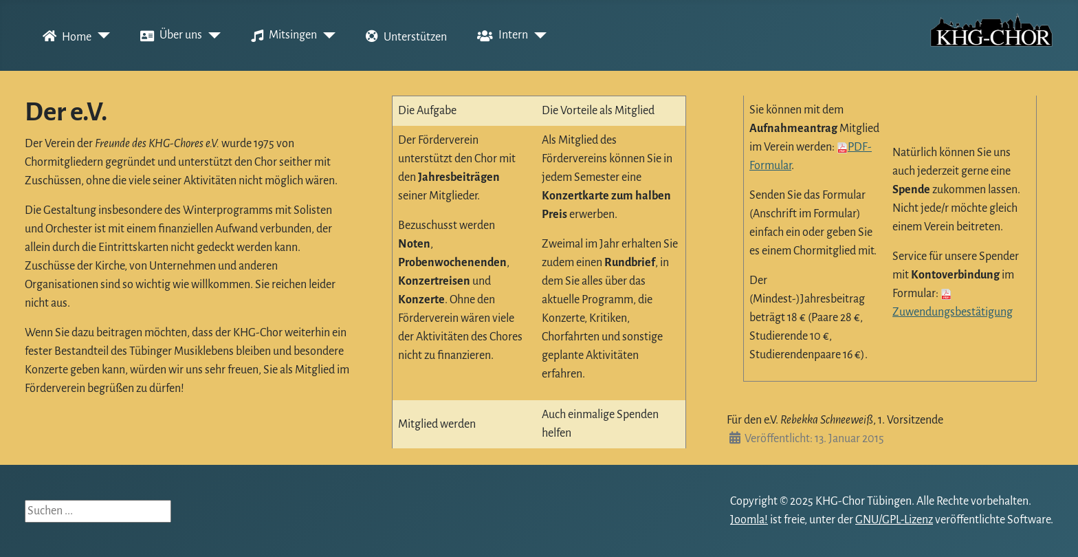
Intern (500, 35)
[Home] (100, 35)
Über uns (168, 35)
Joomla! (749, 520)
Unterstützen (403, 35)
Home (64, 35)
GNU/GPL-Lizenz (894, 520)
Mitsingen (281, 35)
